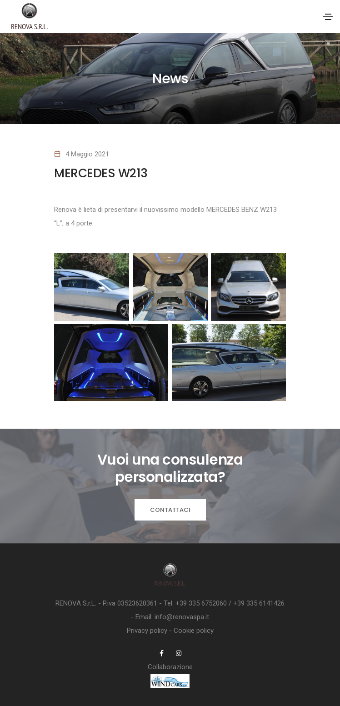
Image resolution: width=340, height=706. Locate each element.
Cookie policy (194, 630)
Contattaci (170, 510)
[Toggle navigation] (328, 17)
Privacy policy (147, 630)
